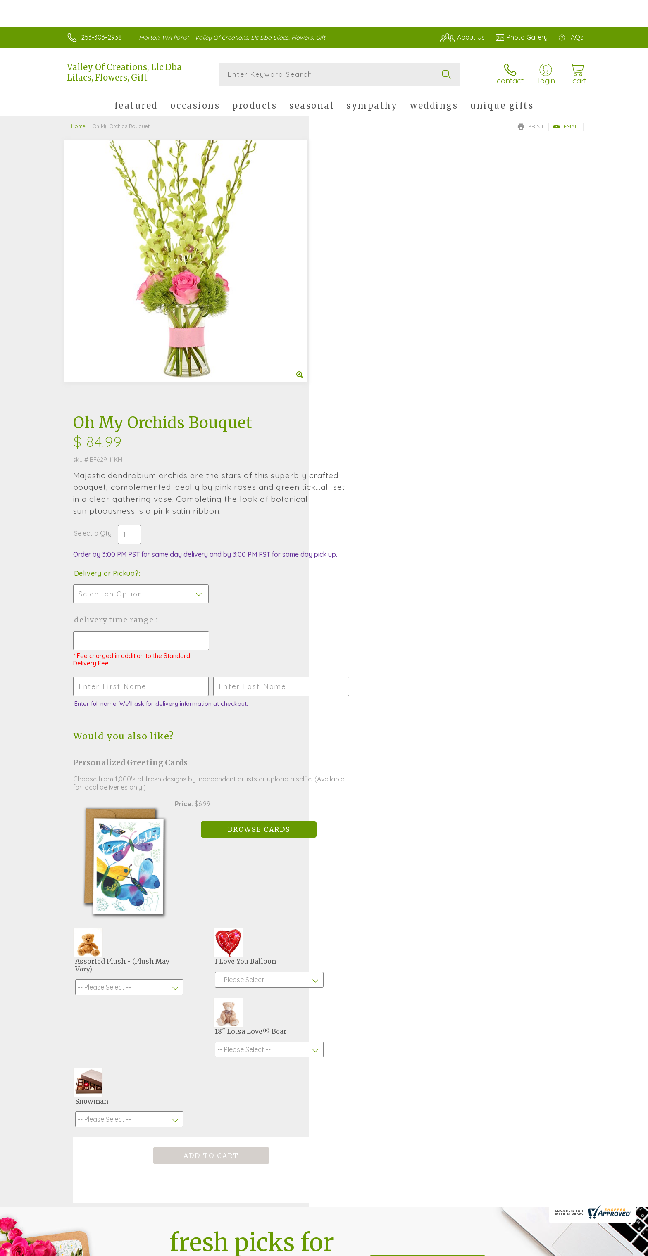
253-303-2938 (101, 37)
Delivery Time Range (365, 352)
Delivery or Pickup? (357, 306)
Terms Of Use (402, 1247)
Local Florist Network (510, 1247)
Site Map (561, 1247)
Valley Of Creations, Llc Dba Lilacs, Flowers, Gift (124, 72)
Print (531, 126)
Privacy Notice (451, 1247)
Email (566, 126)
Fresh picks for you (252, 995)
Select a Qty (343, 258)
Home (78, 126)
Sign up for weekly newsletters (427, 991)
